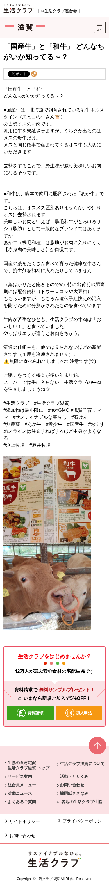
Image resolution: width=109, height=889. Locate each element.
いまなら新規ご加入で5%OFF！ (57, 698)
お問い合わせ (72, 784)
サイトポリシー (24, 821)
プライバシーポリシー (82, 823)
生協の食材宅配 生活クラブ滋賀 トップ (28, 765)
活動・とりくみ (74, 776)
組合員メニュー (22, 784)
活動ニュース (20, 793)
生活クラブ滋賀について (82, 763)
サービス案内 (20, 776)
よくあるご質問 (22, 801)
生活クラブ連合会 (60, 11)
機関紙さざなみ (74, 793)
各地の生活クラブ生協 (81, 801)
